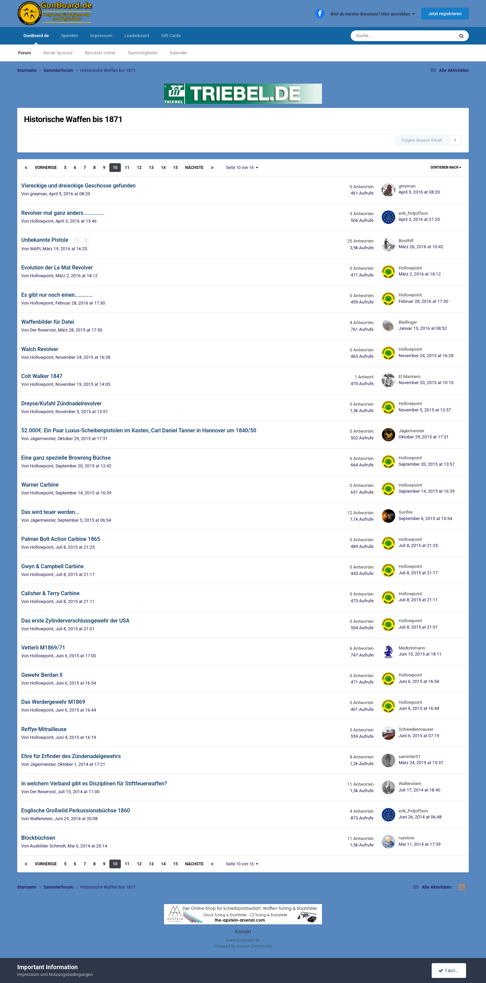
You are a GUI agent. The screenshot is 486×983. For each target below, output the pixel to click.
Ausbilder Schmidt (48, 845)
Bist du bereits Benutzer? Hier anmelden (373, 14)
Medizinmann (412, 647)
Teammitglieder (142, 52)
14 (163, 167)
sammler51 (410, 756)
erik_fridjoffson (413, 213)
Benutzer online (100, 52)
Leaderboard (137, 35)
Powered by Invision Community (243, 946)
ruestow (406, 837)
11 (127, 167)
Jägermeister (43, 438)
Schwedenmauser (416, 729)
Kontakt (243, 931)
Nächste (194, 167)
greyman (38, 193)
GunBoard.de (36, 39)
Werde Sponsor (58, 52)
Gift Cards (171, 35)
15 (175, 167)
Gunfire (406, 512)
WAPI (35, 248)
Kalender (178, 52)
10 (115, 167)
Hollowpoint (42, 221)
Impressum (101, 35)
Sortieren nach (446, 167)
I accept (449, 970)
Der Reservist (43, 330)
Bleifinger (408, 322)
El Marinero (410, 376)
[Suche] (385, 35)
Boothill (406, 240)
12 (139, 167)
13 (151, 167)
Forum (24, 52)
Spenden (69, 35)
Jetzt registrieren (445, 13)
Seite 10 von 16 (242, 167)
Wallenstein (410, 783)
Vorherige (46, 167)
